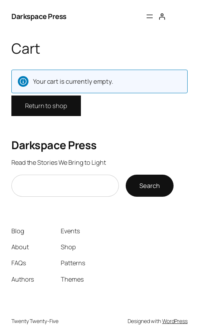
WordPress (175, 321)
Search (149, 186)
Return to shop (46, 106)
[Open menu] (149, 16)
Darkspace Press (38, 16)
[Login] (162, 16)
